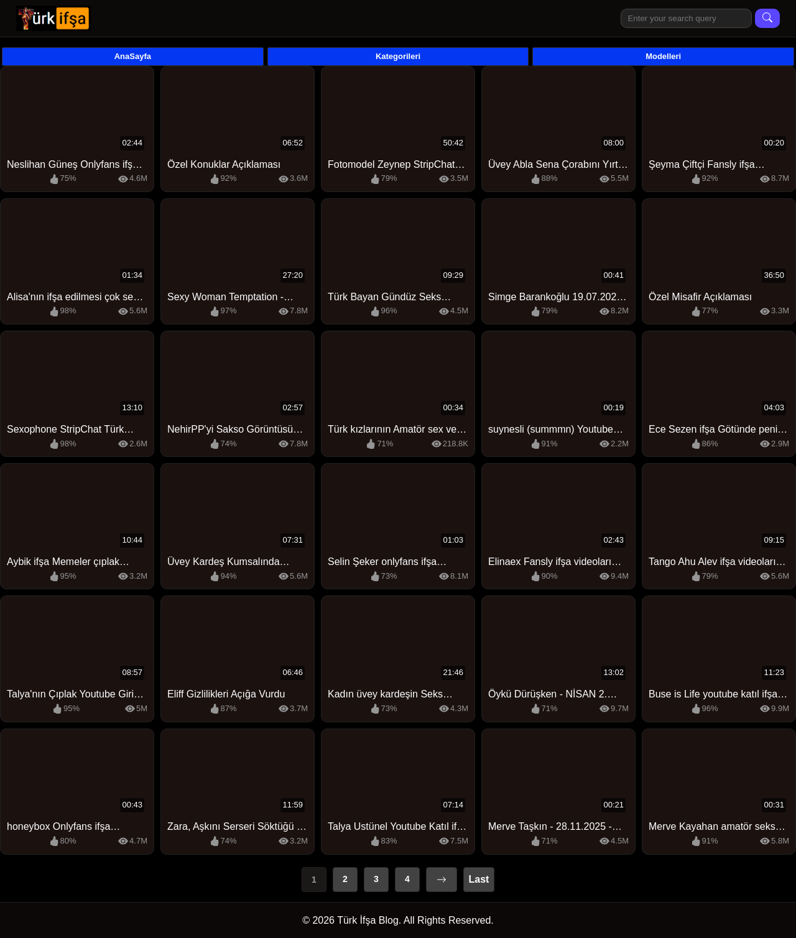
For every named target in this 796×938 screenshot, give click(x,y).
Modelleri (663, 56)
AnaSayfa (132, 56)
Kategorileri (398, 56)
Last (479, 879)
